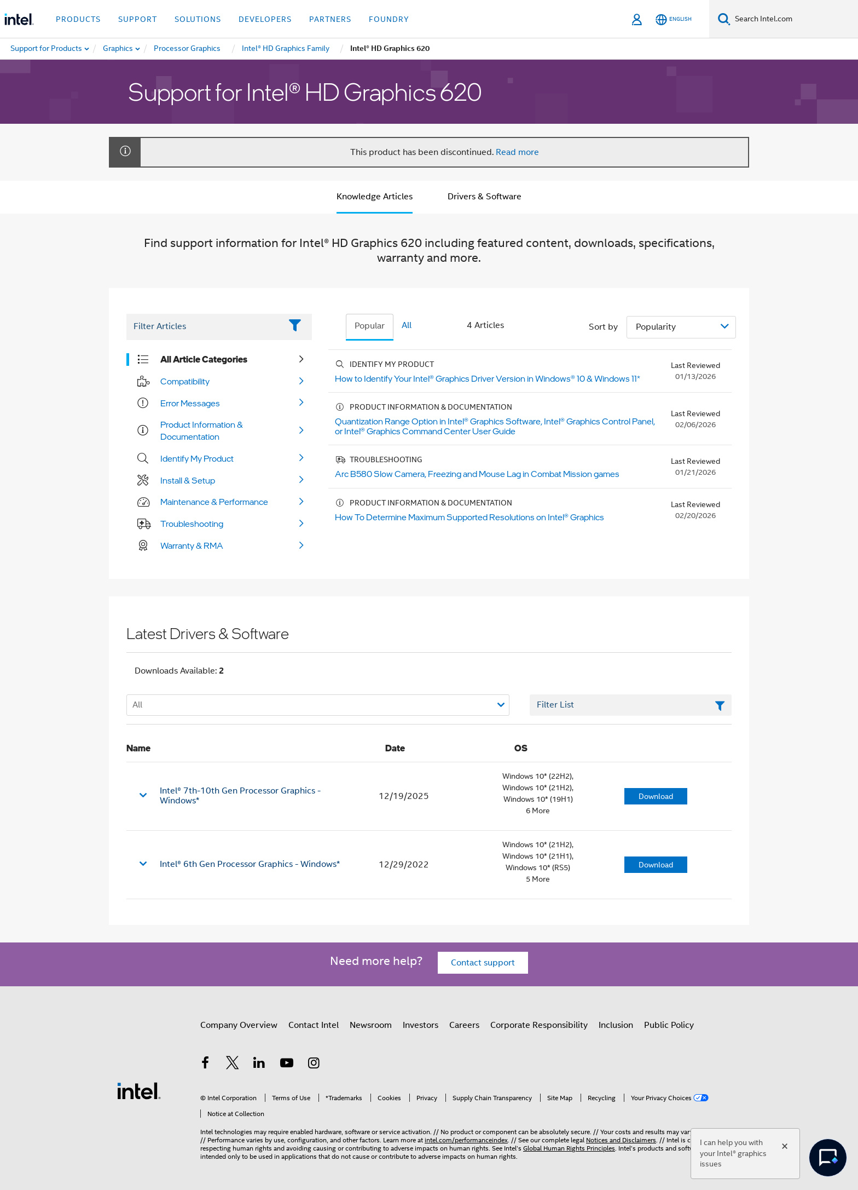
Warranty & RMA (191, 545)
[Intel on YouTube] (286, 1064)
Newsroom (371, 1025)
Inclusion (616, 1025)
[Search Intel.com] (794, 19)
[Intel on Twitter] (232, 1064)
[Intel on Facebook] (205, 1064)
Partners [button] (330, 19)
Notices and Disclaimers (621, 1140)
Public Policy (669, 1025)
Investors (420, 1025)
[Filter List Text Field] (203, 327)
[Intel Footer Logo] (139, 1090)
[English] (673, 19)
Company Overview (238, 1025)
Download (656, 796)
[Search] (724, 19)
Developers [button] (265, 19)
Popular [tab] (370, 325)
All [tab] (406, 325)
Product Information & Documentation (201, 430)
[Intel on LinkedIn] (259, 1064)
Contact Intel (313, 1025)
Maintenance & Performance (214, 501)
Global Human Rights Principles (569, 1148)
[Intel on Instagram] (313, 1064)
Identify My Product (197, 458)
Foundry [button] (389, 19)
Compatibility (185, 381)
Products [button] (78, 19)
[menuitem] (118, 49)
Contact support (483, 962)
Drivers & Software (484, 196)
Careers (464, 1025)
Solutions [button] (198, 19)
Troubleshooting (191, 523)
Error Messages (190, 403)
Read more (517, 152)
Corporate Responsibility (539, 1025)
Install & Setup (187, 480)
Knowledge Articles (375, 196)
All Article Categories (203, 359)
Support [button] (137, 19)
